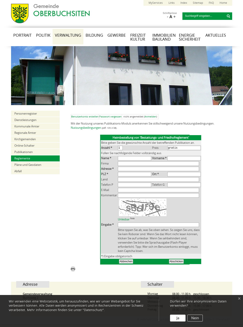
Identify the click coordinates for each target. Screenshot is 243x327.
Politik (43, 35)
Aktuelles (215, 35)
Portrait (22, 35)
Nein (195, 318)
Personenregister (25, 113)
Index (183, 2)
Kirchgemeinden (25, 139)
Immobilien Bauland (164, 37)
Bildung (94, 35)
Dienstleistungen (25, 120)
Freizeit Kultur (138, 37)
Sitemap (198, 2)
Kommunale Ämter (26, 126)
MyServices (156, 2)
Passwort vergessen (110, 116)
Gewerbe (116, 35)
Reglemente (22, 158)
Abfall (18, 171)
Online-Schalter (24, 145)
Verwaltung (68, 35)
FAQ (211, 2)
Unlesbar (124, 225)
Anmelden (150, 116)
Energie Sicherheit (190, 37)
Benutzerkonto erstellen (85, 116)
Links (171, 2)
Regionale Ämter (25, 132)
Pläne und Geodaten (27, 164)
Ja (177, 318)
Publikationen (23, 152)
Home (223, 2)
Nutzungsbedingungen (86, 127)
